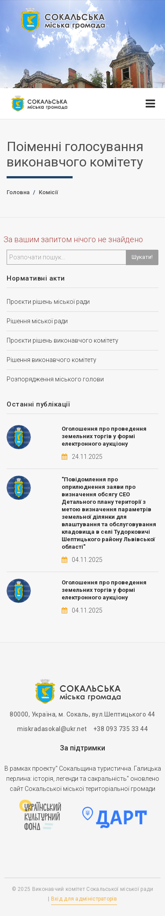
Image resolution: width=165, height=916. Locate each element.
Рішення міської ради (37, 321)
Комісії (48, 192)
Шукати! (142, 257)
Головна (18, 192)
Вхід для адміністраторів (84, 899)
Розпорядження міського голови (55, 379)
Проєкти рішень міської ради (48, 301)
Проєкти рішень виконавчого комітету (62, 340)
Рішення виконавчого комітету (51, 359)
